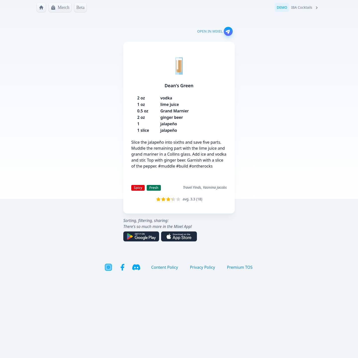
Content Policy (164, 267)
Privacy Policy (202, 267)
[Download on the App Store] (179, 236)
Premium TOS (240, 267)
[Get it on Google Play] (141, 236)
